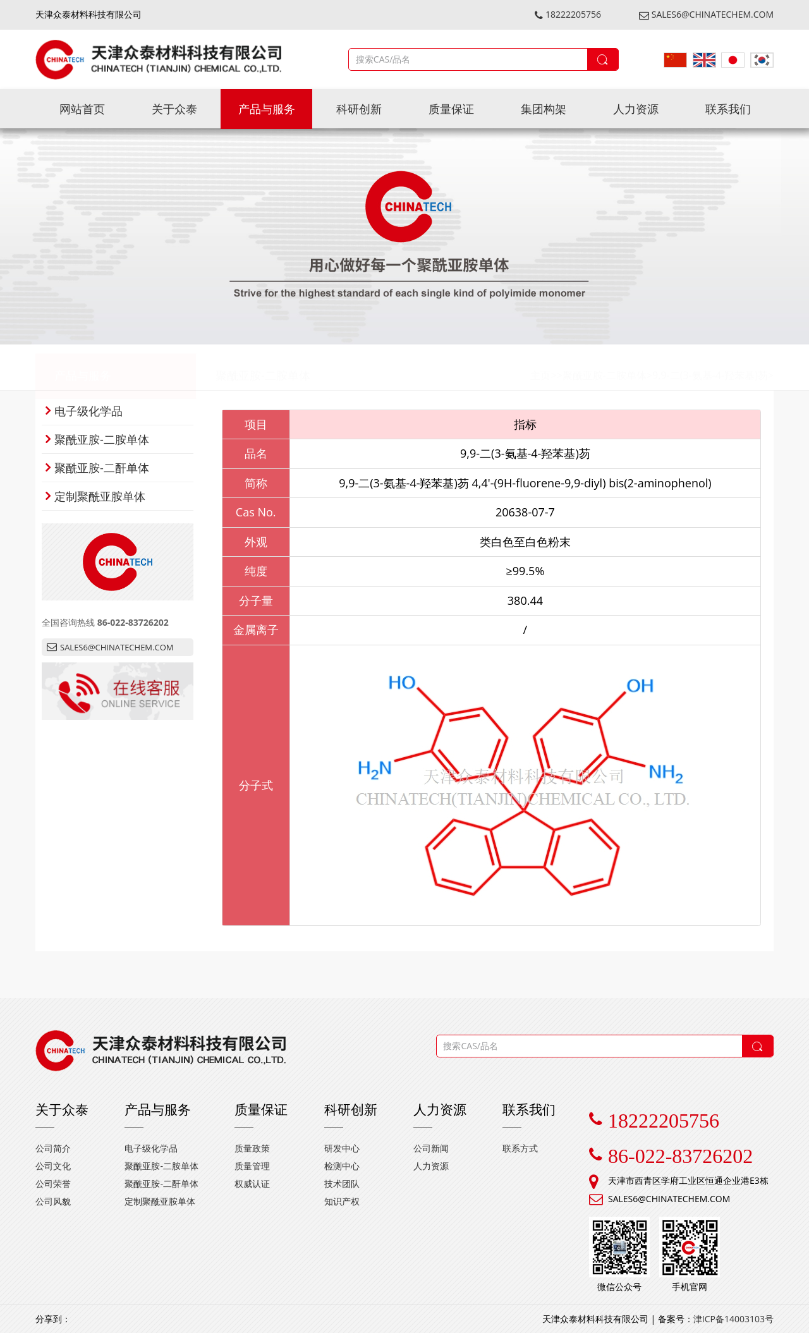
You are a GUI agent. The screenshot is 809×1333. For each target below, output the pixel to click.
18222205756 (568, 14)
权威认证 (252, 1184)
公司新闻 (431, 1148)
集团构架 (543, 108)
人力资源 (636, 108)
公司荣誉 (53, 1184)
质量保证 (451, 108)
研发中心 (342, 1148)
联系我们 (728, 108)
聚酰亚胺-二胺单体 (263, 367)
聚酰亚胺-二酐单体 (97, 467)
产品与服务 (266, 108)
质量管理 (252, 1166)
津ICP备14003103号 (733, 1319)
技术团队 (342, 1184)
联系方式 (520, 1148)
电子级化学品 (84, 410)
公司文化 (53, 1166)
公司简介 (53, 1148)
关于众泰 (174, 108)
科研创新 (359, 108)
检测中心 (342, 1166)
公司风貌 (53, 1201)
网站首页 (82, 108)
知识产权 (342, 1201)
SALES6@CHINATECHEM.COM (706, 14)
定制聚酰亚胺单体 (95, 496)
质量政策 (252, 1148)
